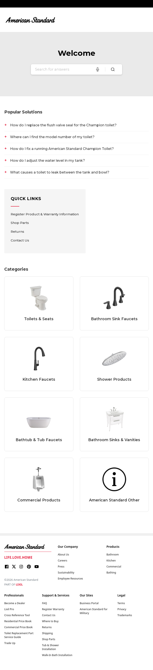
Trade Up (9, 643)
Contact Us (20, 240)
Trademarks (124, 615)
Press (61, 566)
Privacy (121, 609)
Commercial (114, 566)
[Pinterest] (29, 567)
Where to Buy (50, 621)
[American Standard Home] (27, 546)
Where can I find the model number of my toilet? (52, 137)
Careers (62, 560)
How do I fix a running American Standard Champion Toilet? (62, 149)
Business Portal (89, 603)
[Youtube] (36, 567)
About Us (63, 554)
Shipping (47, 633)
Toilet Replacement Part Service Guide (18, 635)
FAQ (44, 603)
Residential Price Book (17, 621)
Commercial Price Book (18, 627)
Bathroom (113, 554)
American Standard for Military (94, 611)
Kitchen (111, 560)
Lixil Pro (9, 609)
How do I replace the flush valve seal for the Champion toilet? (63, 125)
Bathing (111, 572)
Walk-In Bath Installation (57, 655)
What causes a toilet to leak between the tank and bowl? (59, 172)
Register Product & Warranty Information (45, 214)
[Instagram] (21, 567)
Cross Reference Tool (17, 615)
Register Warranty (53, 609)
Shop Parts (20, 223)
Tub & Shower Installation (50, 647)
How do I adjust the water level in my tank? (47, 160)
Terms (121, 603)
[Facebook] (6, 567)
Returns (17, 231)
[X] (14, 567)
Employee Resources (70, 578)
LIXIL (19, 584)
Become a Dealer (14, 603)
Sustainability (66, 572)
